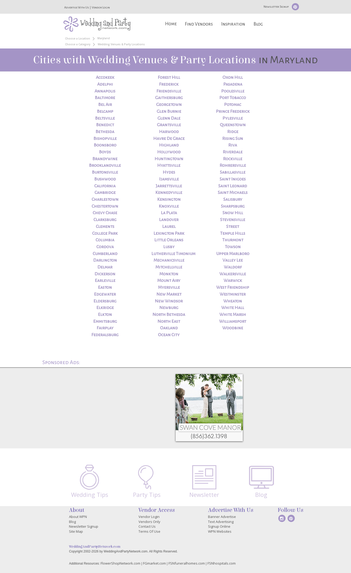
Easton (105, 287)
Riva (232, 145)
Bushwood (105, 179)
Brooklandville (105, 165)
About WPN (78, 516)
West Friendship (232, 287)
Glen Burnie (169, 111)
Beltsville (105, 118)
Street (232, 226)
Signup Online (219, 526)
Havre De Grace (169, 138)
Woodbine (232, 328)
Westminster (233, 294)
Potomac (232, 104)
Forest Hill (169, 77)
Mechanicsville (169, 260)
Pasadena (232, 84)
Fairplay (105, 328)
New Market (168, 294)
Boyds (105, 152)
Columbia (105, 240)
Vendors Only (149, 521)
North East (168, 321)
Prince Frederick (233, 111)
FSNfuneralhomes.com (187, 563)
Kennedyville (168, 192)
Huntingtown (169, 158)
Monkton (168, 274)
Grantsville (169, 125)
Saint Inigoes (233, 179)
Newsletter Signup (276, 6)
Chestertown (105, 206)
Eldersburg (104, 301)
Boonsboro (105, 145)
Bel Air (105, 104)
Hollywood (169, 152)
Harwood (169, 131)
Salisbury (232, 199)
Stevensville (232, 219)
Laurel (169, 226)
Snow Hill (233, 212)
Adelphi (105, 84)
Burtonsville (105, 172)
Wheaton (232, 301)
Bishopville (105, 138)
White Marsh (232, 314)
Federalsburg (104, 334)
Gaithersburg (169, 97)
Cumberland (105, 253)
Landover (169, 219)
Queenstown (233, 125)
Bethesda (105, 131)
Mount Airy (168, 280)
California (105, 186)
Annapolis (105, 91)
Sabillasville (232, 172)
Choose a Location (77, 38)
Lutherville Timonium (173, 253)
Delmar (104, 267)
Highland (169, 145)
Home (171, 23)
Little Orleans (168, 240)
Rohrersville (233, 165)
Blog (258, 24)
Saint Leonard (232, 186)
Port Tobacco (232, 97)
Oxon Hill (233, 77)
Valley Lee (233, 260)
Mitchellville (168, 267)
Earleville (105, 280)
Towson (233, 246)
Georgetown (169, 104)
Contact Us (147, 526)
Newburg (168, 307)
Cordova (105, 246)
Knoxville (169, 206)
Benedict (105, 125)
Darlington (105, 260)
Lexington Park (169, 233)
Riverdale (233, 152)
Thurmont (232, 240)
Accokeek (105, 77)
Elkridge (105, 307)
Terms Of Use (149, 531)
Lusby (169, 246)
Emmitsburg (105, 321)
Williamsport (232, 321)
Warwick (233, 280)
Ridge (232, 131)
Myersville (169, 287)
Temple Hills (232, 233)
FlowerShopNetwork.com (120, 563)
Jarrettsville (169, 186)
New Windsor (169, 301)
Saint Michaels (233, 192)
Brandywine (104, 158)
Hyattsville (168, 165)
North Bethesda (168, 314)
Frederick (169, 84)
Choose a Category (77, 44)
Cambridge (105, 192)
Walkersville (232, 274)
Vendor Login (101, 7)
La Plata (169, 212)
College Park (105, 233)
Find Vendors (199, 24)
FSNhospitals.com (221, 563)
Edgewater (105, 294)
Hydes (169, 172)
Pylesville (233, 118)
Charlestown (105, 199)
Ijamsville (169, 179)
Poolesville (232, 91)
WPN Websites (219, 531)
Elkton (105, 314)
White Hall (232, 307)
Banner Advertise (222, 516)
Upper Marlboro (232, 253)
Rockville (232, 158)
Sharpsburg (233, 206)
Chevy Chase (105, 212)
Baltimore (105, 97)
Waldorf (233, 267)
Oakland (169, 328)
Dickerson (105, 274)
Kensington (169, 199)
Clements (105, 226)
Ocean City (169, 334)
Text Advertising (221, 521)
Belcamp (105, 111)
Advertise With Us (76, 7)
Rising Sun (232, 138)
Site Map (76, 531)
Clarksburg (104, 219)
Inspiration (233, 24)
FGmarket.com (154, 563)
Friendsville (168, 91)
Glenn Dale (168, 118)
